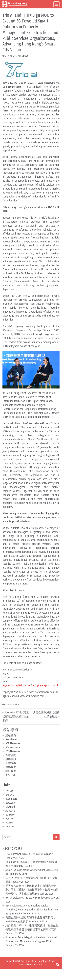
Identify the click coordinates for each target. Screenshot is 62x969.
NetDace (10, 814)
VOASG (9, 822)
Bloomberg (11, 798)
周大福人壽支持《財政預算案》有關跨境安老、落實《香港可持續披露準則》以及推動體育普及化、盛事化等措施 (31, 889)
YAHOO (9, 790)
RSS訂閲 (10, 775)
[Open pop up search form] (57, 964)
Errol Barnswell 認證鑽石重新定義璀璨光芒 (29, 854)
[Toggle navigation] (56, 4)
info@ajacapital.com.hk (45, 685)
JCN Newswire (12, 747)
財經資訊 (10, 759)
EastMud (10, 806)
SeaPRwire (11, 739)
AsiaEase (10, 810)
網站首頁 (10, 735)
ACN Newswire (12, 743)
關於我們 (10, 771)
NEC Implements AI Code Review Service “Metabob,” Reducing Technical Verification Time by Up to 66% (31, 909)
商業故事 (10, 763)
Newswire (10, 802)
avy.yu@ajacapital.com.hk (16, 685)
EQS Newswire (12, 751)
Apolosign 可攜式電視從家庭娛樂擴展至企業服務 (15, 716)
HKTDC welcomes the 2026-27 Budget (25, 897)
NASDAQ (9, 794)
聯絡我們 (10, 767)
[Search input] (27, 837)
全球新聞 (10, 755)
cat (26, 55)
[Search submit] (56, 837)
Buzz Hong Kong (28, 961)
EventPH (9, 826)
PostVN (9, 818)
